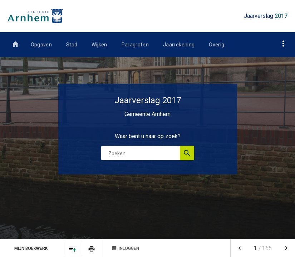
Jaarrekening (179, 44)
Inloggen (125, 248)
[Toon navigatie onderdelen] (283, 43)
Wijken (99, 44)
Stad (71, 44)
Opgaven (41, 44)
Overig (216, 44)
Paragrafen (135, 44)
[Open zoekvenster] (187, 153)
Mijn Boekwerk (31, 248)
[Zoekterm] (147, 153)
